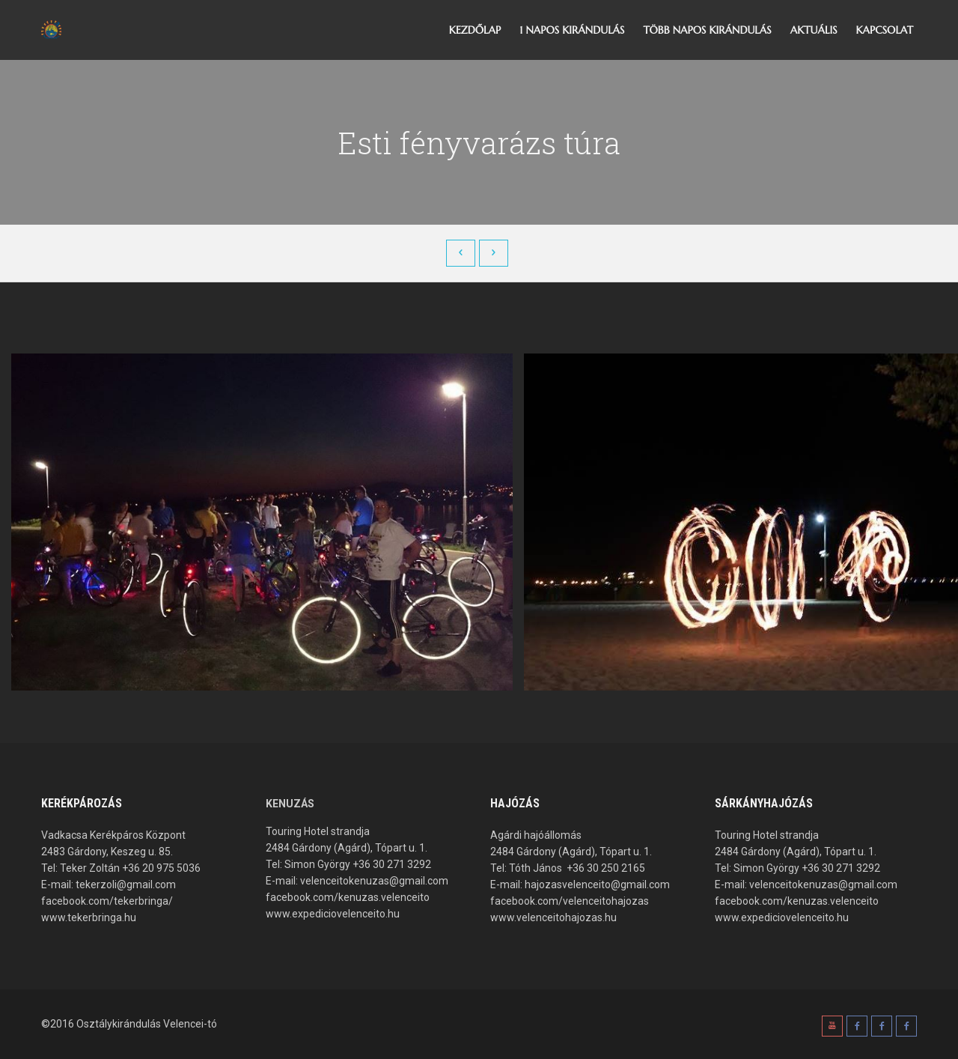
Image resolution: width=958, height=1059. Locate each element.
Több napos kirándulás (707, 30)
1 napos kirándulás (571, 30)
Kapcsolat (884, 30)
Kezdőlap (475, 30)
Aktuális (814, 30)
